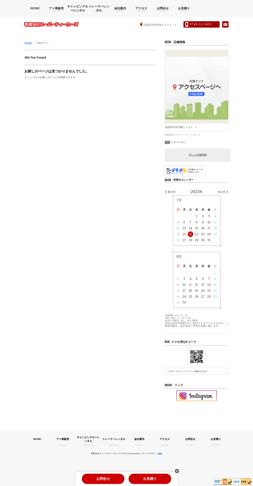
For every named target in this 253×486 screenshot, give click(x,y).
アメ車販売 (56, 8)
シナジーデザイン (149, 453)
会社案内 (120, 8)
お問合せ (163, 8)
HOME (35, 8)
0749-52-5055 (201, 24)
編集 (160, 453)
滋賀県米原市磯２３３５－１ (159, 24)
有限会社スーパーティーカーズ (51, 24)
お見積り (184, 8)
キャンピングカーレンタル (77, 8)
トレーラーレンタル (98, 8)
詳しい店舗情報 (198, 154)
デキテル (125, 453)
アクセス (141, 8)
